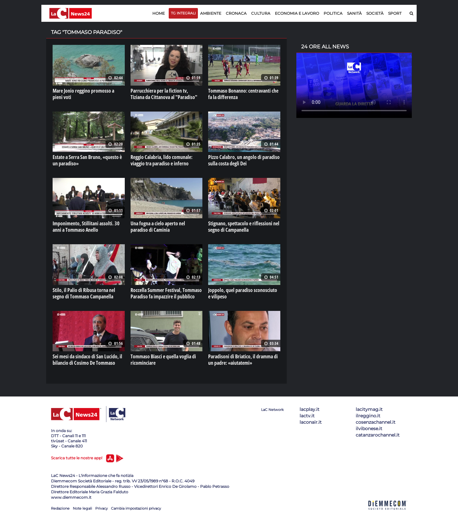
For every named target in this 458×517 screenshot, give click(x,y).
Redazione (60, 508)
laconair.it (311, 422)
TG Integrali (183, 13)
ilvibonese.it (369, 428)
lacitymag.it (369, 409)
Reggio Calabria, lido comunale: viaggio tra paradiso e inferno (161, 160)
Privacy (101, 508)
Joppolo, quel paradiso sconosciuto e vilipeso (242, 293)
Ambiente (210, 13)
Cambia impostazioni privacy (136, 508)
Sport (395, 13)
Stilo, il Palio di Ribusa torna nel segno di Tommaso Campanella (84, 293)
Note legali (82, 508)
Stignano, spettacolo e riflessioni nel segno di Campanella (243, 226)
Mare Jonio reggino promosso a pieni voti (83, 94)
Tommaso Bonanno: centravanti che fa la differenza (243, 94)
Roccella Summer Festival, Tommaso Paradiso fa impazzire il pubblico (166, 293)
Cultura (260, 13)
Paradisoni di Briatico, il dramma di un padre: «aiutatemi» (243, 359)
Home (158, 13)
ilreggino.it (368, 416)
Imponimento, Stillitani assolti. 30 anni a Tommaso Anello (86, 226)
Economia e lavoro (297, 13)
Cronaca (236, 13)
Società (375, 13)
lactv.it (307, 416)
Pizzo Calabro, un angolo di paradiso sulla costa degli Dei (244, 160)
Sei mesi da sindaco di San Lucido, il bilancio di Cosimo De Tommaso (87, 359)
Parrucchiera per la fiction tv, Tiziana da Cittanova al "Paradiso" (164, 94)
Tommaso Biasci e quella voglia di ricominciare (163, 359)
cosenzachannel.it (375, 422)
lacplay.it (309, 409)
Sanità (354, 13)
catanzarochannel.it (378, 435)
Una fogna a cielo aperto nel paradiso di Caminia (158, 226)
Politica (333, 13)
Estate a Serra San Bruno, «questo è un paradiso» (87, 160)
